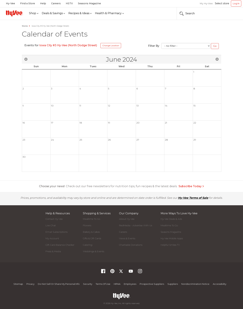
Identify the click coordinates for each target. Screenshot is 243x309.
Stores (25, 26)
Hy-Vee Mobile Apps (172, 238)
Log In (236, 3)
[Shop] (33, 13)
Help (43, 3)
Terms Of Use (103, 284)
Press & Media (53, 251)
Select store (222, 3)
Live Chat (51, 225)
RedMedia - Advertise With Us (135, 225)
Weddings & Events (93, 251)
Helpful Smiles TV (170, 244)
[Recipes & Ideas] (80, 13)
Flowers (87, 225)
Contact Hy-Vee (54, 218)
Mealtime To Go (91, 218)
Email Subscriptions (57, 231)
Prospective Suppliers (152, 284)
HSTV (69, 3)
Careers (56, 3)
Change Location (110, 45)
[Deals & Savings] (53, 13)
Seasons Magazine (89, 3)
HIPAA (117, 284)
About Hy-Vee (126, 218)
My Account (52, 238)
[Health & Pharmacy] (109, 13)
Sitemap (18, 284)
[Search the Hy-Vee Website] (231, 13)
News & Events (127, 238)
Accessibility (219, 284)
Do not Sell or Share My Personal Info (59, 284)
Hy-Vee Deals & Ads (171, 218)
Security (87, 284)
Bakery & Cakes (91, 231)
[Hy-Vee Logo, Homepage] (14, 13)
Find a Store (27, 3)
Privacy (30, 284)
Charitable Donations (130, 244)
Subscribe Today (191, 186)
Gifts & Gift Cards (92, 238)
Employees (130, 284)
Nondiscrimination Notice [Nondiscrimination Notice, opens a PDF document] (195, 284)
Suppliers (172, 284)
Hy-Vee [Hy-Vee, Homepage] (10, 3)
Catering (87, 244)
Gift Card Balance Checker (60, 244)
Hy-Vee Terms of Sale (193, 197)
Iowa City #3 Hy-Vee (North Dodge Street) (68, 45)
